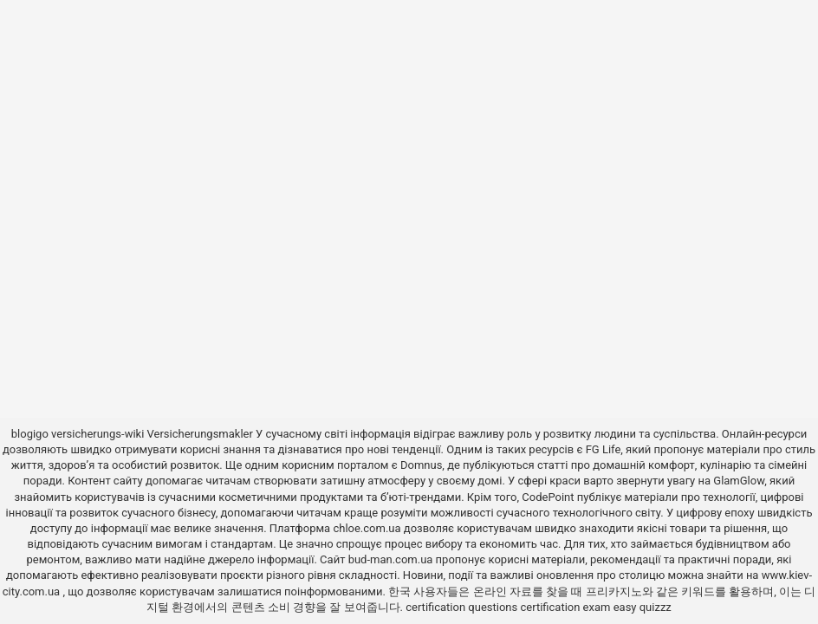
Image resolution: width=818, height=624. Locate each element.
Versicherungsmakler (200, 433)
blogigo (30, 433)
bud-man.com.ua (390, 559)
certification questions (461, 607)
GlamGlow (738, 480)
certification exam (565, 607)
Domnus (421, 464)
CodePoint (548, 497)
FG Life (603, 449)
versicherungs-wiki (97, 433)
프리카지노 (614, 591)
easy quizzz (643, 607)
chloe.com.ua (366, 528)
